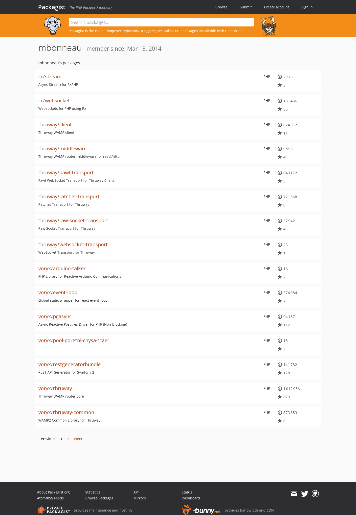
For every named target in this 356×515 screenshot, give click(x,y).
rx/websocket (54, 100)
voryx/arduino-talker (62, 268)
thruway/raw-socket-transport (73, 220)
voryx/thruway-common (66, 412)
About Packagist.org (53, 492)
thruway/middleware (62, 148)
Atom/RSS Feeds (50, 498)
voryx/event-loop (57, 292)
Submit (246, 7)
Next (78, 438)
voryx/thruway (55, 388)
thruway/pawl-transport (66, 172)
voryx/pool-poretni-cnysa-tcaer (73, 340)
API (136, 492)
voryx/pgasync (55, 316)
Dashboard (191, 498)
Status (187, 492)
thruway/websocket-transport (73, 244)
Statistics (92, 492)
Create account (276, 7)
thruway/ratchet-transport (69, 196)
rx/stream (50, 76)
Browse (221, 7)
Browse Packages (99, 498)
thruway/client (55, 124)
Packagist (52, 7)
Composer (113, 30)
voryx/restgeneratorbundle (69, 364)
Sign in (307, 7)
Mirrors (140, 498)
